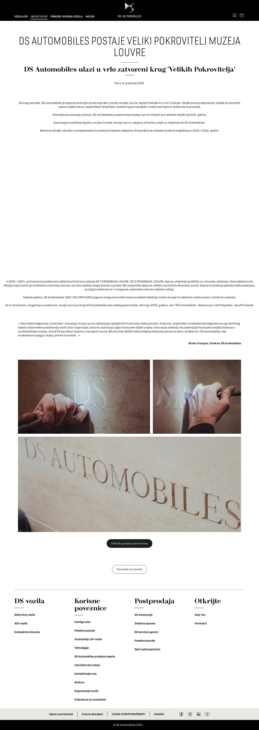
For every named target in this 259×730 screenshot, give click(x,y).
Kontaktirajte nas (85, 673)
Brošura (79, 682)
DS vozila (29, 600)
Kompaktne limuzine (27, 632)
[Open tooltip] (242, 15)
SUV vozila (20, 623)
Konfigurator (82, 622)
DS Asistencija (144, 614)
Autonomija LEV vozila (88, 639)
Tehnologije (81, 648)
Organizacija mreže (86, 691)
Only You (200, 614)
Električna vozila (24, 614)
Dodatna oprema (145, 623)
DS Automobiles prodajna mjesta (94, 656)
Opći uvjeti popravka (147, 649)
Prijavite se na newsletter (90, 699)
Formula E (201, 623)
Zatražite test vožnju (87, 665)
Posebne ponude (84, 630)
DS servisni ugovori (146, 632)
